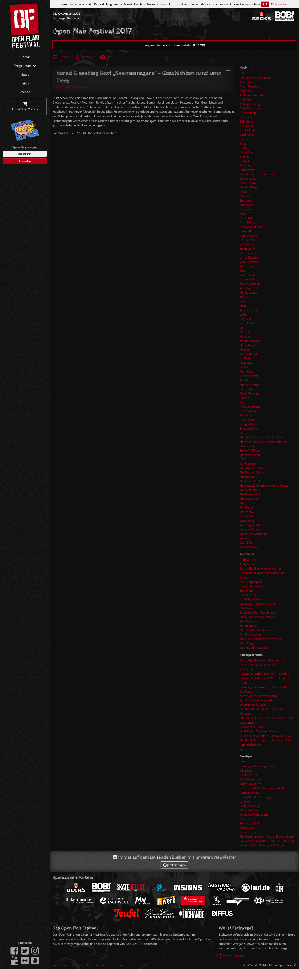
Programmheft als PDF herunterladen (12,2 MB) (174, 45)
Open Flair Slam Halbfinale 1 (258, 612)
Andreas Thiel (248, 560)
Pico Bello (246, 819)
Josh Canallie (248, 275)
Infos (25, 83)
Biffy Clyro (246, 121)
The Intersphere (250, 490)
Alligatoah (246, 91)
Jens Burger (247, 266)
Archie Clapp (248, 113)
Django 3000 (249, 196)
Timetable (85, 57)
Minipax (245, 349)
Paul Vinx (246, 367)
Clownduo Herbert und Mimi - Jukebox (264, 674)
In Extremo (247, 244)
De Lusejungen (249, 183)
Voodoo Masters (250, 529)
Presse (24, 92)
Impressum (59, 965)
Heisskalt (245, 231)
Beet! (243, 762)
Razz (243, 402)
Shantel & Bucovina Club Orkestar (261, 437)
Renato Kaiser (248, 621)
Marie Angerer (248, 345)
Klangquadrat (248, 292)
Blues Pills (246, 139)
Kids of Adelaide (250, 284)
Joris (242, 270)
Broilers (244, 156)
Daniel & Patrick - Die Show (257, 174)
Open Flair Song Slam (254, 814)
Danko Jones (248, 178)
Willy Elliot (246, 542)
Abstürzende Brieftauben (256, 78)
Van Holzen (247, 516)
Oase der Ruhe (249, 810)
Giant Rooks (247, 222)
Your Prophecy (249, 547)
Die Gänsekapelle (251, 779)
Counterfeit (247, 170)
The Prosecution (250, 499)
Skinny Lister (248, 446)
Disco (243, 192)
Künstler (61, 57)
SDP (242, 433)
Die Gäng (246, 691)
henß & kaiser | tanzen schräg (258, 696)
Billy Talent (247, 126)
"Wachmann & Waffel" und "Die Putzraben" (267, 841)
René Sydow (248, 411)
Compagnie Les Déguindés (257, 766)
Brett (243, 143)
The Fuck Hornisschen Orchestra (260, 639)
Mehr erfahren (280, 4)
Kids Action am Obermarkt (256, 700)
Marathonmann (250, 341)
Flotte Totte (247, 218)
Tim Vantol (247, 512)
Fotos (107, 57)
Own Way (246, 363)
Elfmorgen (246, 205)
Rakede (244, 398)
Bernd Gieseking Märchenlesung (260, 568)
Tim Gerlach (247, 507)
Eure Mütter (247, 590)
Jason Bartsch (248, 262)
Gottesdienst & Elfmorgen (256, 797)
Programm (25, 66)
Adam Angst (248, 82)
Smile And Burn (250, 450)
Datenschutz (81, 965)
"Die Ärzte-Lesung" (252, 586)
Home (25, 57)
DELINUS (246, 770)
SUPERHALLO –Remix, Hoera (259, 731)
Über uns (117, 965)
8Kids (243, 73)
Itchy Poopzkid (249, 253)
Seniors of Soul (249, 823)
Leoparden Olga (250, 806)
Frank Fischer (248, 595)
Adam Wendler (249, 86)
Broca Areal (247, 152)
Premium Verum (250, 384)
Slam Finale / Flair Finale (255, 630)
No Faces (245, 358)
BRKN (243, 148)
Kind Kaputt (247, 288)
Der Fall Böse (248, 187)
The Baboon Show (252, 472)
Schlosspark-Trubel (252, 727)
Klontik (244, 297)
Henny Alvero (248, 235)
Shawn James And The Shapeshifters (263, 442)
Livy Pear (245, 319)
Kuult (243, 306)
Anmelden (25, 161)
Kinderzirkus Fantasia (253, 704)
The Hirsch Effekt (250, 481)
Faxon (243, 213)
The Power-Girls (250, 494)
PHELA (244, 380)
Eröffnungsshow (250, 784)
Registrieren (24, 153)
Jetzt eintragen (174, 865)
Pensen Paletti (249, 376)
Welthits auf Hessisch (253, 647)
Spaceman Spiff (250, 455)
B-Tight (244, 161)
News (24, 74)
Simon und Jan (249, 626)
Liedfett (244, 314)
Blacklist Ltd (247, 130)
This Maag (246, 643)
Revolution (246, 415)
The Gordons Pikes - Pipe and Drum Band (267, 836)
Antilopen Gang (250, 104)
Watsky (244, 538)
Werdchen (246, 749)
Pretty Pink (246, 389)
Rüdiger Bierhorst (251, 424)
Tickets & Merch (25, 107)
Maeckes (245, 336)
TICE (243, 503)
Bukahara (246, 165)
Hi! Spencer (247, 240)
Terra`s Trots (248, 832)
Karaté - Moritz (249, 279)
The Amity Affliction (252, 468)
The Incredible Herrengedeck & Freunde (265, 485)
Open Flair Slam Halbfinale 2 (258, 617)
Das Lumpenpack (251, 582)
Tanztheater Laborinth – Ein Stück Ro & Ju (266, 736)
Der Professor (248, 775)
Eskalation (246, 209)
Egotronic (246, 200)
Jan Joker (245, 801)
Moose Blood (248, 354)
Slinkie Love (247, 828)
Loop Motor (247, 323)
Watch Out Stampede (253, 534)
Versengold (247, 520)
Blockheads (247, 135)
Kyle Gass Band (250, 310)
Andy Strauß (248, 564)
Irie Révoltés (247, 249)
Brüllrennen (247, 669)
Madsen (245, 332)
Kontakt (100, 965)
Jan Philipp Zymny (251, 599)
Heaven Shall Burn (252, 227)
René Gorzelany (250, 406)
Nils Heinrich (248, 608)
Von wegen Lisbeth (252, 525)
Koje (242, 301)
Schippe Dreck (249, 428)
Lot (242, 327)
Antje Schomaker (250, 108)
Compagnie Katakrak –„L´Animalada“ (263, 687)
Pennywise (246, 371)
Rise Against (247, 420)
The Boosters (248, 477)
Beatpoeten (247, 117)
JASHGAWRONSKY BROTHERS (260, 604)
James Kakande (249, 257)
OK (265, 4)
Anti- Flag (246, 99)
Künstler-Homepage (71, 86)
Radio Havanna (249, 393)
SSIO (243, 459)
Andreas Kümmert (251, 95)
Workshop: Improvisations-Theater (262, 845)
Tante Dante (248, 463)
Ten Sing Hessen (250, 634)
